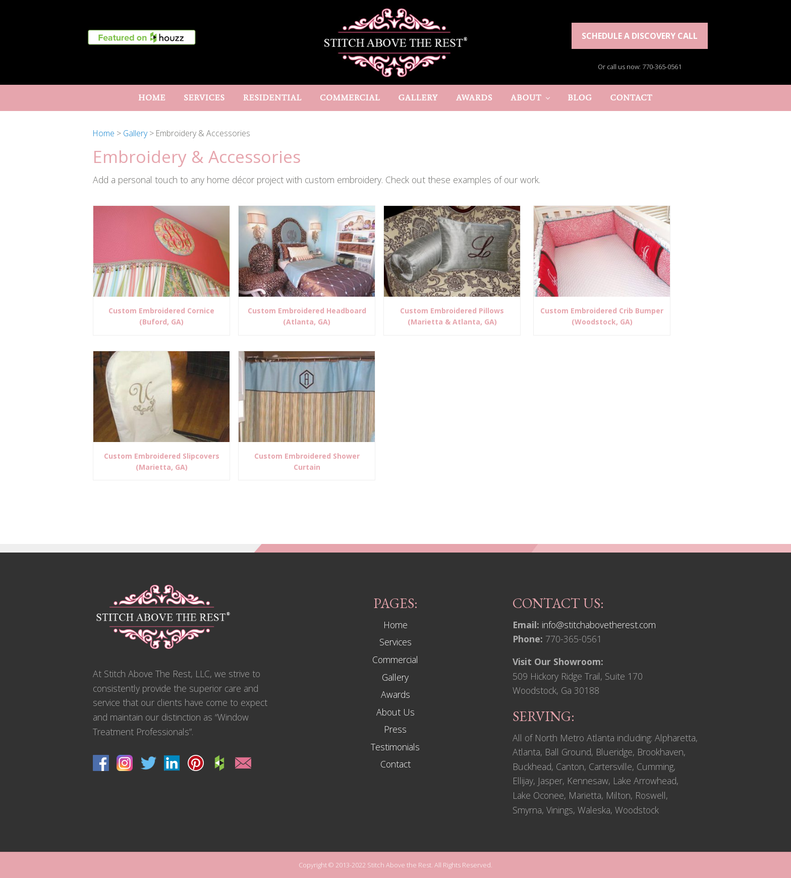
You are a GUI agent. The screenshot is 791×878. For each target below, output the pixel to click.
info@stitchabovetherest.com (599, 625)
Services (395, 642)
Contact (395, 764)
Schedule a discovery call (640, 35)
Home (395, 625)
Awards (395, 694)
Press (395, 729)
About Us (395, 712)
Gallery (395, 677)
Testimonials (395, 747)
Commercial (395, 659)
